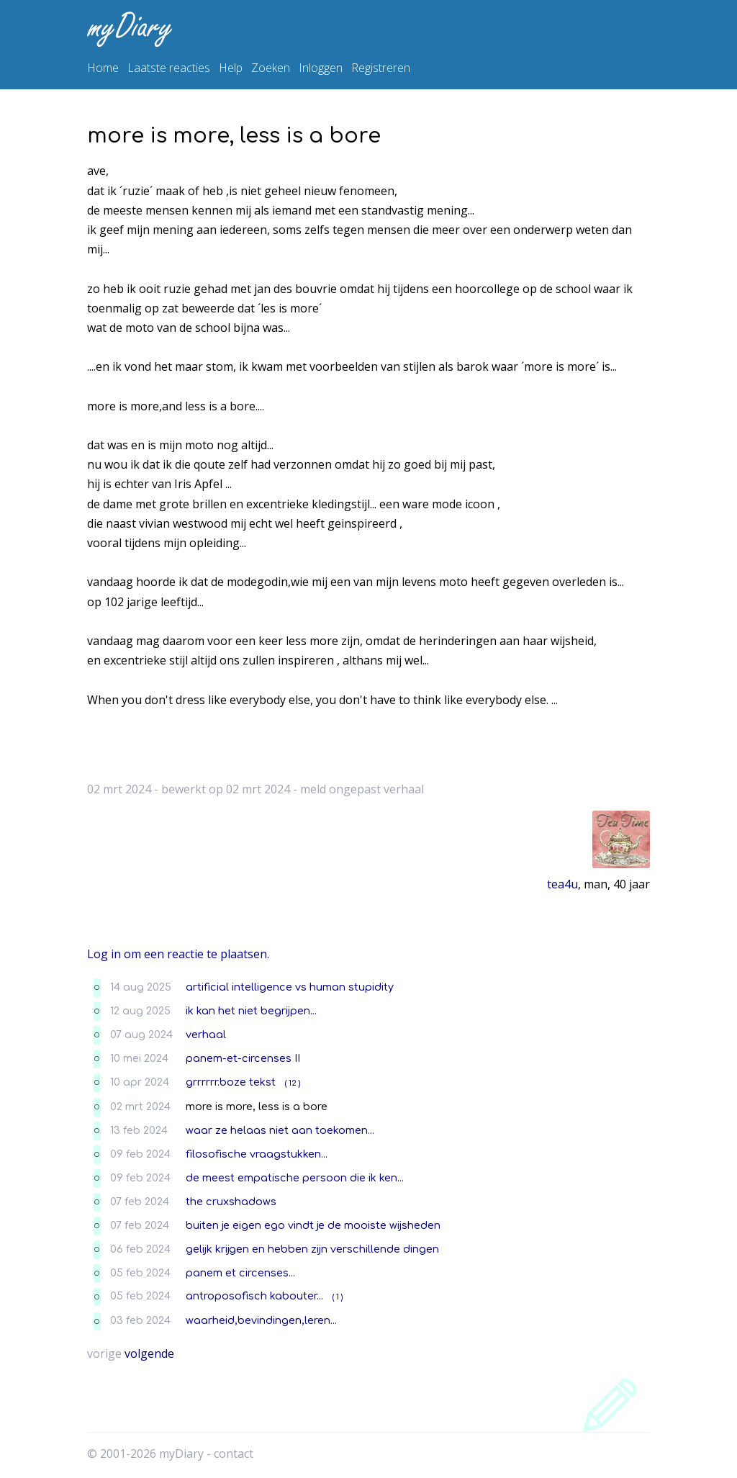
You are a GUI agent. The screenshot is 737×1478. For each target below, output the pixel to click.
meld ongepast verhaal (362, 789)
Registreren (380, 68)
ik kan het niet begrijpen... (251, 1011)
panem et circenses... (240, 1273)
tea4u (562, 884)
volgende (149, 1353)
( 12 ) (292, 1083)
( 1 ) (337, 1297)
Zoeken (270, 68)
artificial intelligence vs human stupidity (290, 987)
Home (103, 68)
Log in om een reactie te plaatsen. (178, 954)
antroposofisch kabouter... (254, 1296)
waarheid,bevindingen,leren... (261, 1320)
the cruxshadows (231, 1201)
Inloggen (321, 68)
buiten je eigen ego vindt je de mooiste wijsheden (313, 1225)
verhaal (206, 1034)
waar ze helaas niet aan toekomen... (280, 1130)
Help (231, 68)
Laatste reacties (168, 68)
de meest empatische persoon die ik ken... (295, 1178)
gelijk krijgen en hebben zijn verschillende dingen (312, 1249)
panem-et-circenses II (243, 1058)
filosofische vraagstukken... (256, 1154)
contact (233, 1453)
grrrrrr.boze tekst (231, 1082)
